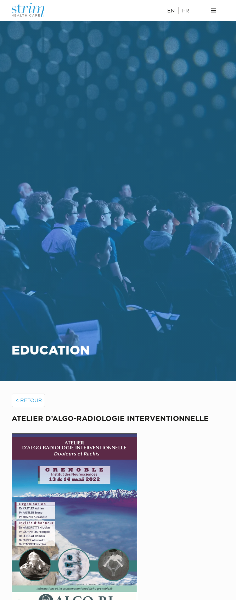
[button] (213, 10)
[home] (33, 10)
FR (185, 10)
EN (171, 10)
